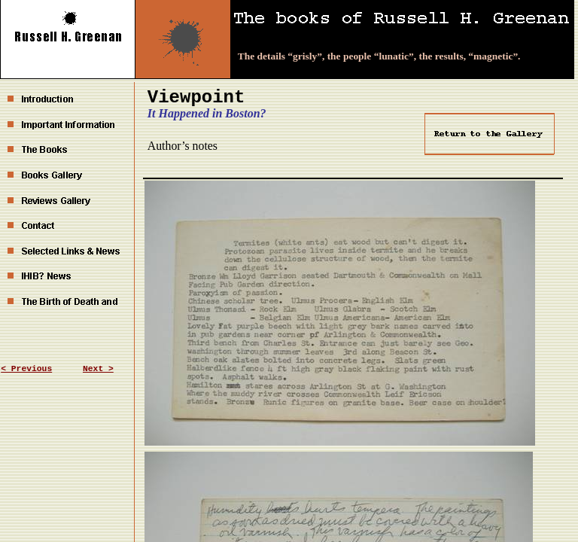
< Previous (26, 368)
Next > (98, 368)
